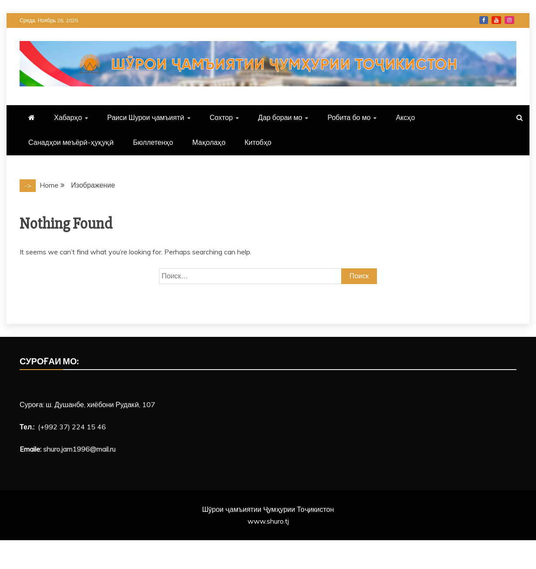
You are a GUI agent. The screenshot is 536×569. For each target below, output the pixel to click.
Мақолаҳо (208, 142)
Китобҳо (257, 142)
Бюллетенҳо (153, 142)
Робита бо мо (348, 117)
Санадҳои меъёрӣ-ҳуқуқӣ (71, 142)
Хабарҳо (68, 117)
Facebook (483, 20)
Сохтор (221, 117)
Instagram (509, 20)
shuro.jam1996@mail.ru (79, 449)
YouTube (496, 20)
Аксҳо (405, 117)
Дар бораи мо (280, 117)
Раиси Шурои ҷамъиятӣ (145, 117)
